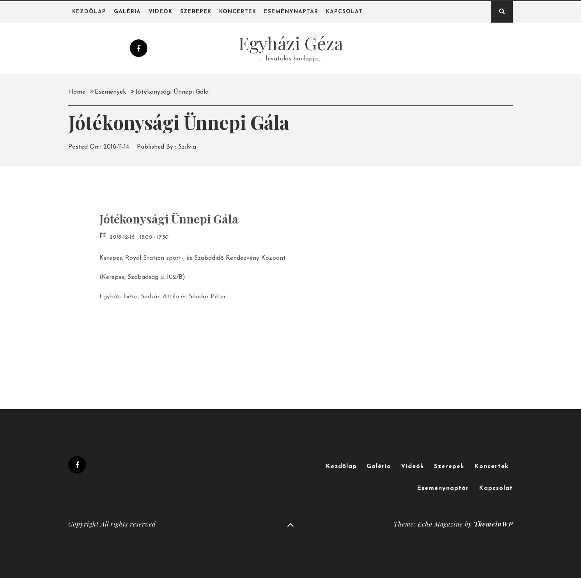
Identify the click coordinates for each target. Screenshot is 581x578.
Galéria (127, 12)
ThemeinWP (493, 524)
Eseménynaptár (291, 12)
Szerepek (195, 12)
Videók (160, 12)
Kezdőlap (89, 12)
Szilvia (187, 147)
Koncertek (237, 12)
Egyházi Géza (290, 43)
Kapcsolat (344, 12)
